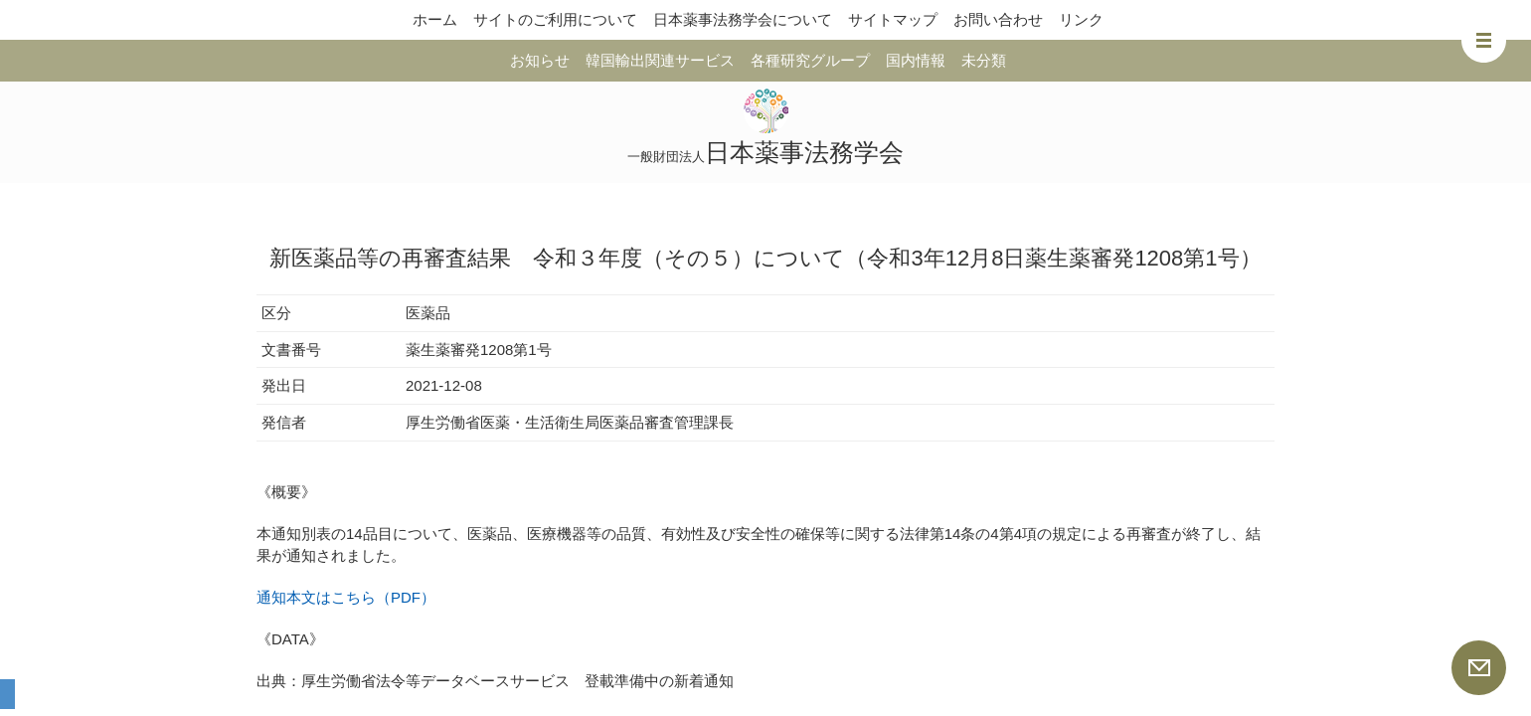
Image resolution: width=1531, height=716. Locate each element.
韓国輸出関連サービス (660, 60)
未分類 (983, 60)
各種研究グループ (810, 60)
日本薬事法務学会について (742, 19)
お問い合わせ (998, 19)
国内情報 (915, 60)
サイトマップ (892, 19)
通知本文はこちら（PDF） (345, 597)
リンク (1081, 19)
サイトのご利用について (555, 19)
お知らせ (540, 60)
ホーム (435, 19)
